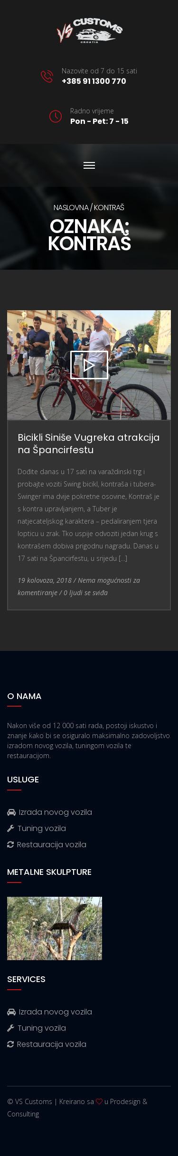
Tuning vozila (36, 828)
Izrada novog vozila (49, 812)
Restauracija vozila (46, 844)
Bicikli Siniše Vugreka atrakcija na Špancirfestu (89, 443)
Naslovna (71, 207)
